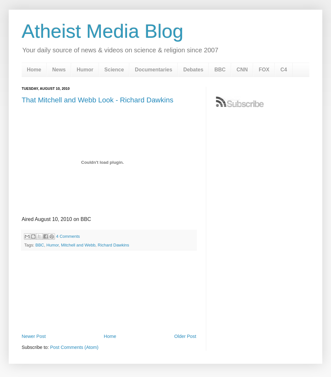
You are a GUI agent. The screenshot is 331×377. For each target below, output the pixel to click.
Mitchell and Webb (78, 245)
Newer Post (34, 336)
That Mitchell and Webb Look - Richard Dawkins (97, 100)
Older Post (185, 336)
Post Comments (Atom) (74, 347)
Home (34, 69)
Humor (85, 69)
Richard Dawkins (113, 245)
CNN (242, 69)
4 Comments (68, 236)
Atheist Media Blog (102, 31)
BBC (220, 69)
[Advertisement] (109, 314)
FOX (264, 69)
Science (114, 69)
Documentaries (153, 69)
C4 (283, 69)
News (59, 69)
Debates (193, 69)
